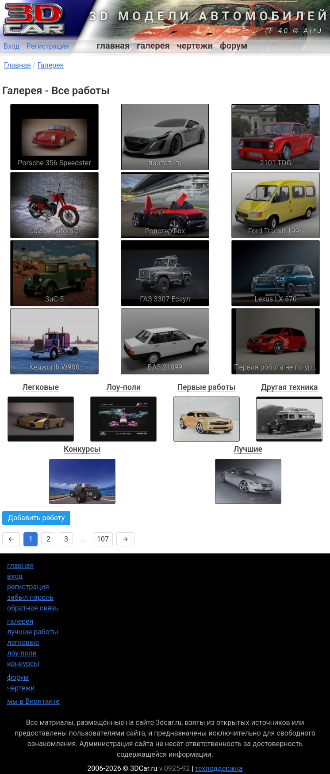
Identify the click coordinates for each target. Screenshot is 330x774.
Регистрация (48, 46)
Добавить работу (36, 518)
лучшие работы (32, 632)
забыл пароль (30, 597)
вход (15, 576)
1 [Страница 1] (31, 539)
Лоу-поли (124, 387)
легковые (23, 642)
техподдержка (219, 768)
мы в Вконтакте (33, 701)
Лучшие (248, 449)
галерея (153, 45)
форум (233, 45)
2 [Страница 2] (48, 539)
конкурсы (23, 664)
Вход (11, 46)
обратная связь (33, 608)
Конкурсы (82, 449)
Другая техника (289, 387)
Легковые (41, 387)
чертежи (195, 45)
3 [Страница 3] (66, 539)
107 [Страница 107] (103, 539)
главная (113, 45)
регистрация (28, 587)
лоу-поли (22, 653)
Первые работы (206, 387)
